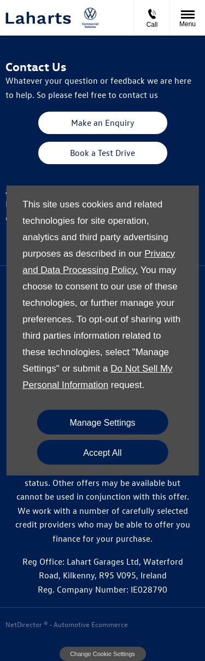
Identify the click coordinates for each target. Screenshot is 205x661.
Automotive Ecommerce (91, 624)
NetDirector (24, 624)
